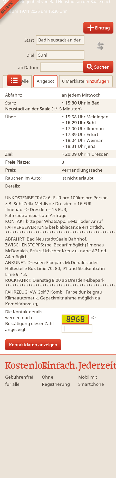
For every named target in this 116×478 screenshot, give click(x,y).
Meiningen (97, 117)
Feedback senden (12, 12)
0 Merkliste (85, 81)
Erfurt (92, 134)
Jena (91, 146)
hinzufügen (97, 81)
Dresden (100, 154)
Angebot (45, 81)
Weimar (94, 140)
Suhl (90, 123)
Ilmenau (95, 128)
